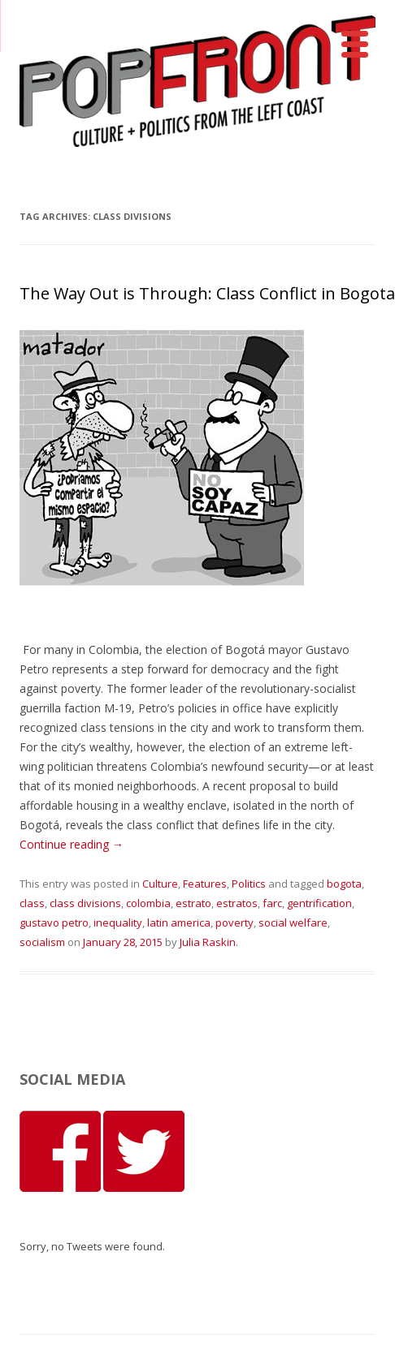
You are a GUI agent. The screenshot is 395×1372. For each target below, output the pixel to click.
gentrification (319, 903)
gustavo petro (54, 922)
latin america (179, 922)
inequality (117, 922)
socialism (42, 942)
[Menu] (355, 44)
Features (205, 883)
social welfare (293, 922)
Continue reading (72, 844)
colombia (148, 903)
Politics (249, 883)
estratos (237, 903)
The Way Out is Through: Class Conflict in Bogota (207, 293)
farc (272, 903)
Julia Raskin (208, 942)
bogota (344, 883)
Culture (160, 883)
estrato (193, 903)
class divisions (85, 903)
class (32, 903)
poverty (234, 922)
